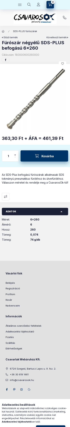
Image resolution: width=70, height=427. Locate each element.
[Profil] (38, 4)
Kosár (9, 299)
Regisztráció (13, 288)
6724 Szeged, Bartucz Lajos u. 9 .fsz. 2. (33, 368)
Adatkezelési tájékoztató (20, 331)
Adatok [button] (11, 211)
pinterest (14, 389)
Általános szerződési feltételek (23, 325)
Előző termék (11, 37)
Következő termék (56, 37)
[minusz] (15, 158)
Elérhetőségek (14, 348)
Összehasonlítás (5, 196)
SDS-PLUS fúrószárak (25, 31)
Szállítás (10, 342)
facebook (6, 389)
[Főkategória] (3, 31)
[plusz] (15, 153)
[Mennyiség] (8, 156)
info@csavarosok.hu (22, 379)
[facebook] (5, 60)
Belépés (10, 282)
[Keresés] (29, 4)
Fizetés (10, 337)
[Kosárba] (44, 156)
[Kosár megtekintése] (50, 4)
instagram (21, 389)
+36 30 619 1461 (64, 17)
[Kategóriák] (20, 4)
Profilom (10, 294)
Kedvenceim (13, 305)
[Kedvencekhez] (62, 63)
